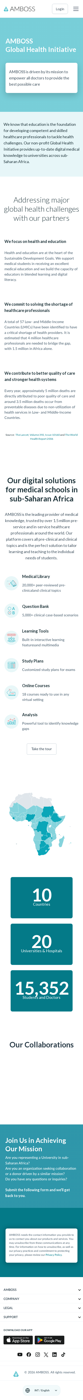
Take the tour (41, 749)
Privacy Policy (54, 1255)
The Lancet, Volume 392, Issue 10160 (37, 434)
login (60, 9)
